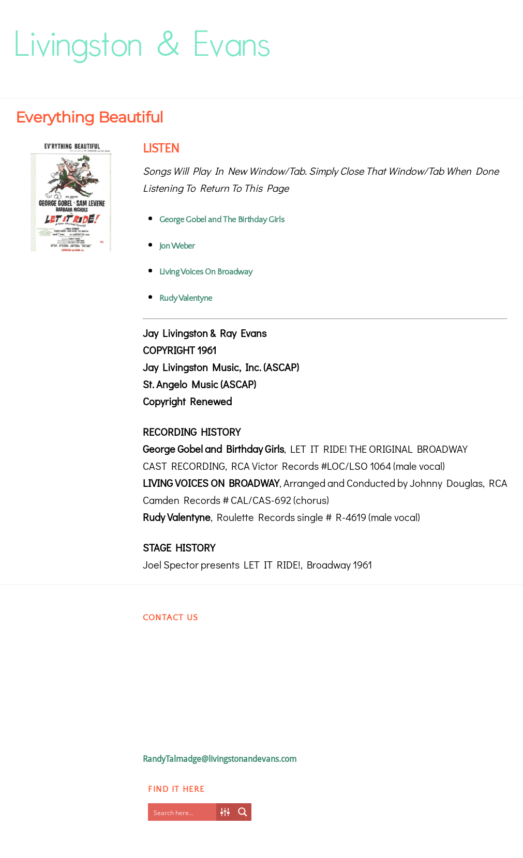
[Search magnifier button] (242, 812)
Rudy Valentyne (186, 298)
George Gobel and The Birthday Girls (222, 219)
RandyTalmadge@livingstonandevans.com (219, 759)
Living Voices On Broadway (205, 272)
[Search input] (185, 812)
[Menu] (492, 34)
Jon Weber (177, 246)
